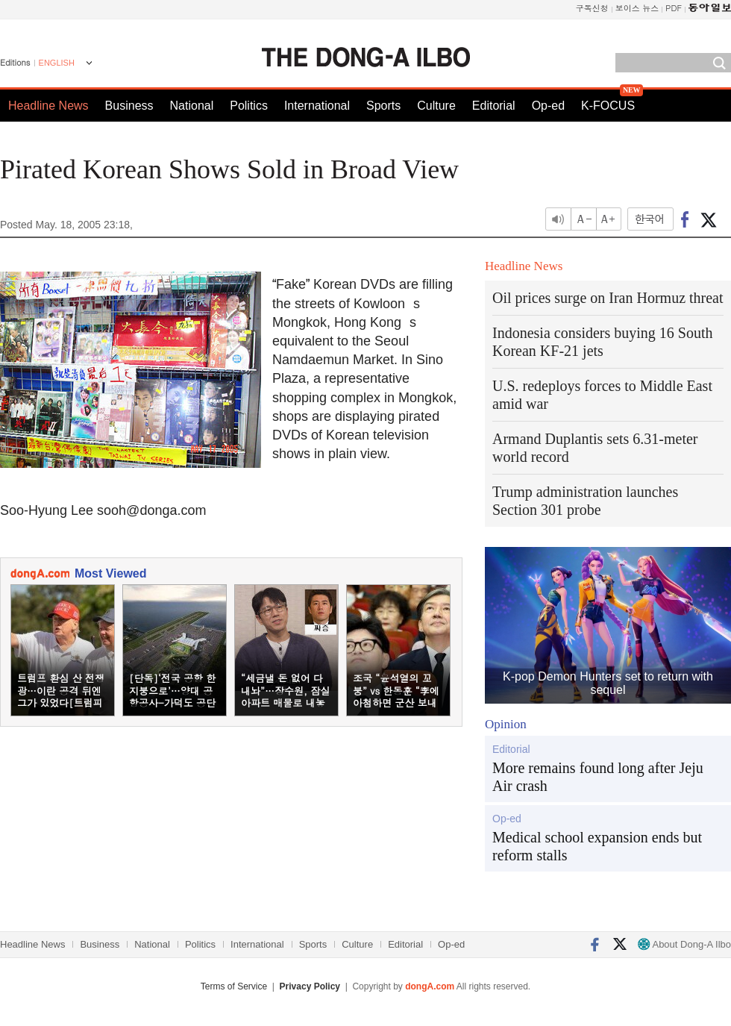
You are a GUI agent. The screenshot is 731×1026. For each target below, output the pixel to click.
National (192, 105)
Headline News (48, 105)
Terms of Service (234, 986)
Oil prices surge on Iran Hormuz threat (608, 298)
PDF (673, 7)
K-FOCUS (608, 105)
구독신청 (592, 7)
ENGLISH (57, 62)
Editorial (493, 105)
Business (129, 105)
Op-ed (548, 105)
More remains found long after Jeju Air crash (597, 777)
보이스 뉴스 (637, 7)
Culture (436, 105)
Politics (249, 105)
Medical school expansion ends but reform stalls (597, 846)
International (317, 105)
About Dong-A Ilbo (684, 944)
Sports (383, 105)
